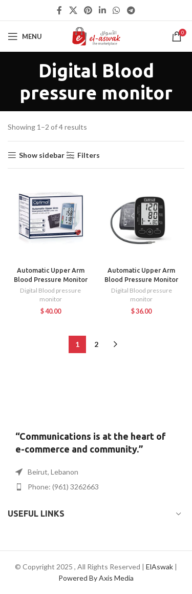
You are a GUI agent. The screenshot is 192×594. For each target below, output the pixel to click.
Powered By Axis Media (96, 577)
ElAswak (159, 566)
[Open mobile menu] (25, 36)
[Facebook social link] (60, 10)
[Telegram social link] (130, 10)
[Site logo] (96, 35)
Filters (88, 155)
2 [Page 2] (96, 344)
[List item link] (96, 487)
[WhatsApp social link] (116, 10)
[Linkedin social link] (103, 10)
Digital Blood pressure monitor (50, 294)
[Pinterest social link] (87, 10)
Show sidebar (42, 155)
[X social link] (73, 10)
